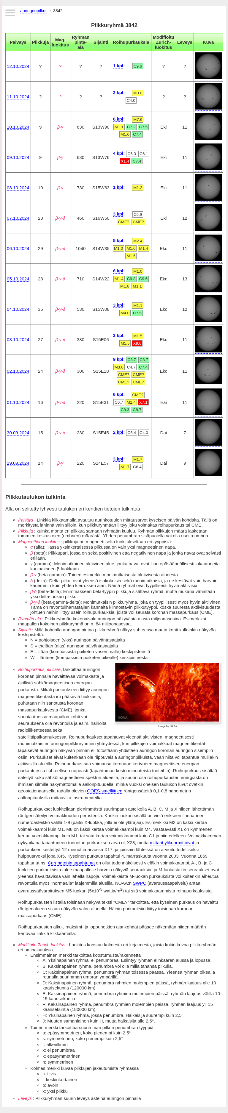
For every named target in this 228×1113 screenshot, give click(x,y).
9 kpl (118, 359)
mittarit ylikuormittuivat (172, 842)
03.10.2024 (18, 339)
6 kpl (118, 118)
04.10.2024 (18, 309)
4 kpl (118, 153)
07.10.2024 (18, 218)
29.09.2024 (18, 463)
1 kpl (118, 65)
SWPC (139, 883)
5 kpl (118, 240)
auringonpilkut (33, 10)
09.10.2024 (18, 157)
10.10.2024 (18, 126)
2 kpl (118, 92)
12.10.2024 (18, 66)
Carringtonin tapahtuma (71, 862)
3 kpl (118, 213)
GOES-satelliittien (104, 790)
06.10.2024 (18, 248)
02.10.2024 (18, 371)
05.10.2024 (18, 278)
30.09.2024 (18, 432)
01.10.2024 (18, 402)
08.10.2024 (18, 187)
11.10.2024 (18, 96)
